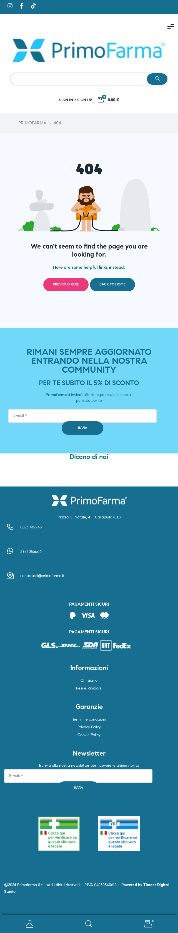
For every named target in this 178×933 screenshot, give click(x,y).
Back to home (112, 284)
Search (89, 924)
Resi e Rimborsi (89, 688)
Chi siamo (89, 680)
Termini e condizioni (89, 719)
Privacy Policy (89, 727)
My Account (29, 924)
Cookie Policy (89, 735)
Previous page (66, 284)
